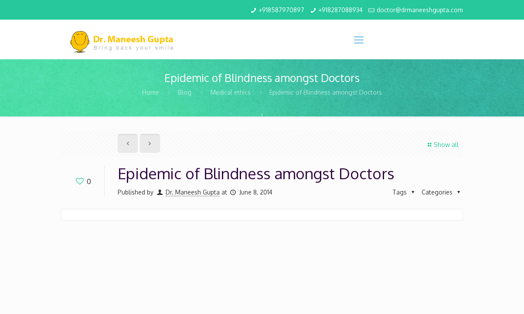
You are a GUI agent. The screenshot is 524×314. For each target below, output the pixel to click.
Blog (184, 92)
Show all (442, 144)
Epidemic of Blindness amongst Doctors (325, 92)
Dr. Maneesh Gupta (193, 192)
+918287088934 (340, 10)
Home (150, 92)
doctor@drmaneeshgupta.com (420, 10)
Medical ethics (231, 92)
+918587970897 (281, 10)
